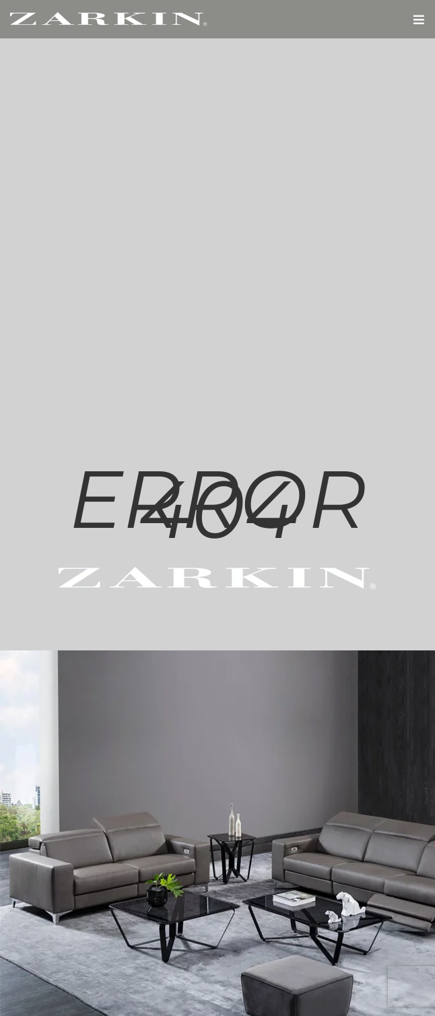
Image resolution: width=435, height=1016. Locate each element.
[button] (418, 19)
